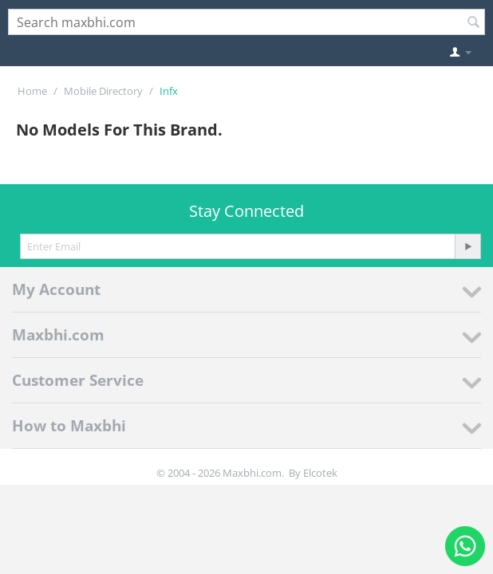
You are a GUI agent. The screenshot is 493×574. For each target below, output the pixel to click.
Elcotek (320, 473)
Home (32, 91)
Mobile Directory (103, 91)
